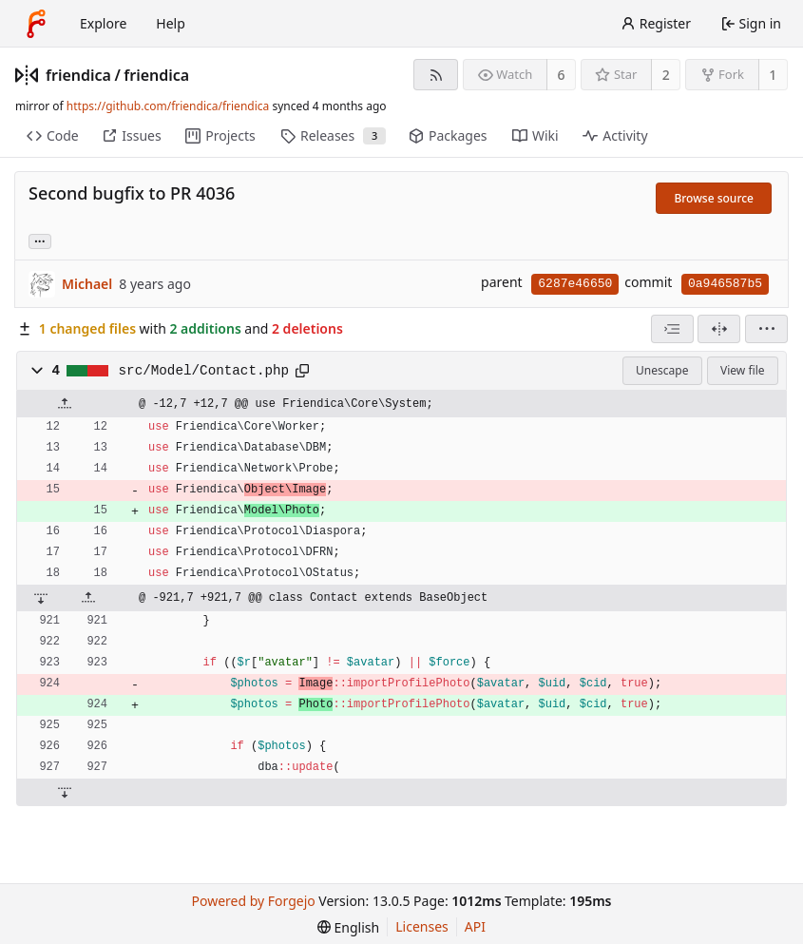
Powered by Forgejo (253, 901)
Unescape (662, 370)
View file (742, 370)
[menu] (766, 329)
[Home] (36, 24)
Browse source (714, 198)
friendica (78, 75)
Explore (103, 23)
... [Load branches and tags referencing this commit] (40, 240)
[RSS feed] (435, 74)
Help (170, 23)
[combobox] (672, 329)
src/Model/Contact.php (204, 370)
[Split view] (719, 329)
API (475, 926)
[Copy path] (302, 370)
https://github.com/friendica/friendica (168, 106)
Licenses (422, 926)
